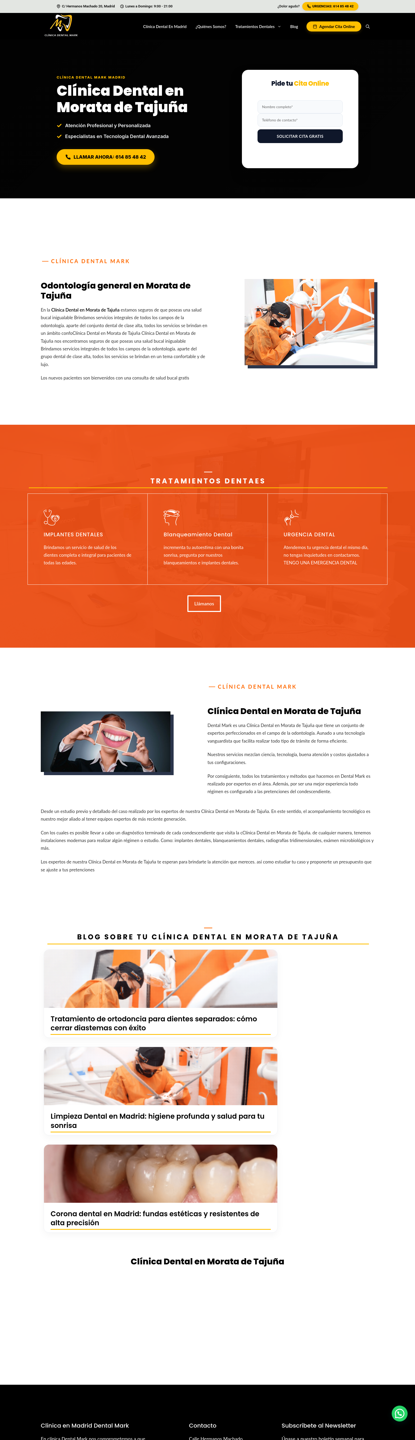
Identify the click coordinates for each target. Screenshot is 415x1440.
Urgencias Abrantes (286, 1385)
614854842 (207, 1285)
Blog (294, 26)
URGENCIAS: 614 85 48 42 (330, 6)
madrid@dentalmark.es (219, 1295)
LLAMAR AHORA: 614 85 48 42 (105, 157)
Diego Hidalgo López (98, 1385)
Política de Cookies (350, 1385)
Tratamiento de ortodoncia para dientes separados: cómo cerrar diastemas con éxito (96, 1032)
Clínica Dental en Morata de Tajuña (85, 310)
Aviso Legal (363, 1392)
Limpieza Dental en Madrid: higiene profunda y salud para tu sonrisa (207, 1032)
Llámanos (204, 603)
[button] (367, 26)
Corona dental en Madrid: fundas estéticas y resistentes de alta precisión (317, 1032)
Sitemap (318, 1385)
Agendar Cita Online (337, 26)
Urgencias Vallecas (243, 1385)
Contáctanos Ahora (96, 1288)
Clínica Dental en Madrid (165, 26)
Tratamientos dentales (260, 26)
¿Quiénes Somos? (211, 26)
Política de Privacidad (326, 1392)
